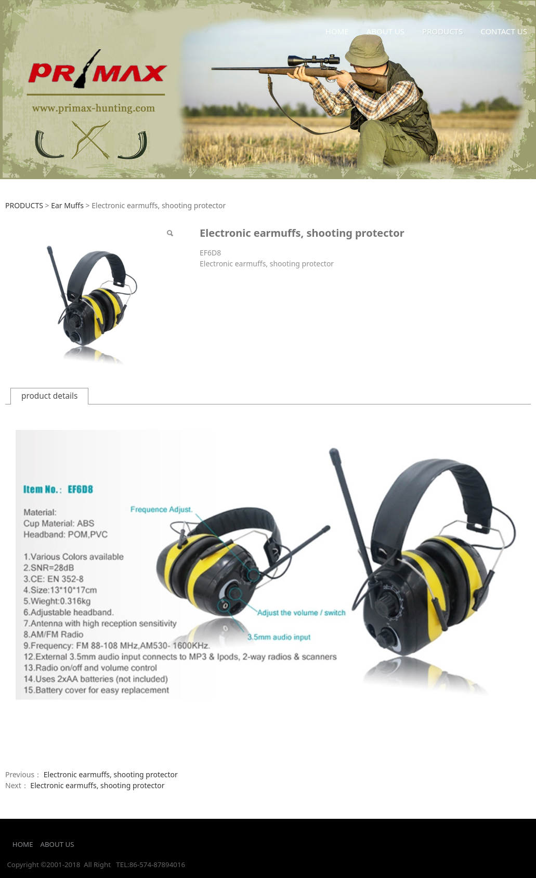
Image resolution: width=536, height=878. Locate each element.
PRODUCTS (442, 31)
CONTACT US (503, 31)
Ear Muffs (67, 205)
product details (49, 395)
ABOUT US (385, 31)
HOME (337, 31)
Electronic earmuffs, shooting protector (111, 774)
